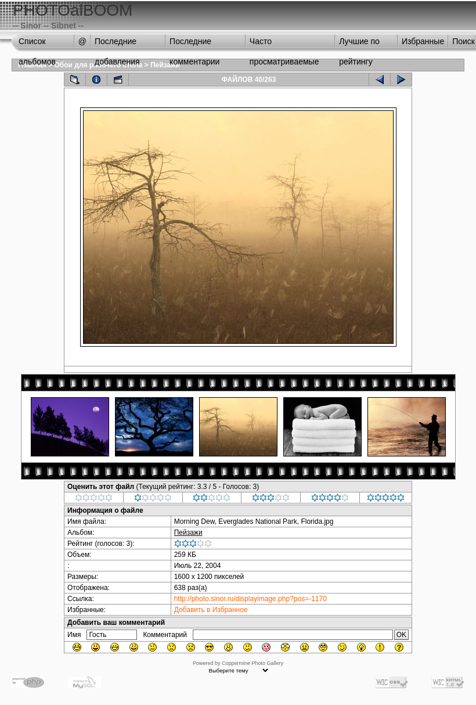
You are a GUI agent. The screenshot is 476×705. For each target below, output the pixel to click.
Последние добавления (117, 44)
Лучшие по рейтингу (359, 44)
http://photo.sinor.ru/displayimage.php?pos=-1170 (250, 599)
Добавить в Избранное (211, 610)
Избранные (423, 41)
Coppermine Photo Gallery (252, 663)
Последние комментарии (194, 44)
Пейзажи (165, 65)
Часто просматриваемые (284, 44)
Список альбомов (37, 44)
